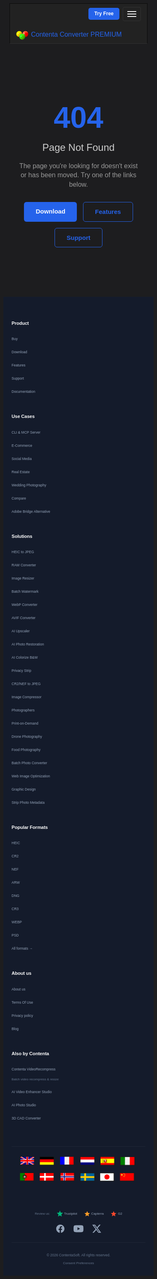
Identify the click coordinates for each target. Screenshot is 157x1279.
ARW (16, 882)
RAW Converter (24, 565)
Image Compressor (26, 697)
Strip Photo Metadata (28, 802)
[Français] (69, 1163)
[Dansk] (48, 1179)
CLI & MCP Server (26, 432)
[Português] (29, 1179)
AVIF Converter (24, 618)
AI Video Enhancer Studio (32, 1092)
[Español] (109, 1163)
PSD (15, 935)
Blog (15, 1029)
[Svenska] (89, 1179)
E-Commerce (22, 446)
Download (50, 211)
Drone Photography (27, 737)
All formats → (22, 948)
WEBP (17, 922)
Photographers (23, 710)
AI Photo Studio (24, 1105)
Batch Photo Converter (29, 763)
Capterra (94, 1214)
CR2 (15, 856)
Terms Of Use (22, 1002)
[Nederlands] (89, 1163)
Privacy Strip (21, 671)
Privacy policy (22, 1016)
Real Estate (21, 472)
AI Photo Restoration (28, 644)
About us (19, 989)
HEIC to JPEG (23, 552)
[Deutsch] (48, 1163)
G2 (116, 1214)
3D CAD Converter (26, 1118)
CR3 (15, 909)
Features (108, 211)
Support (78, 237)
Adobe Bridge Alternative (31, 511)
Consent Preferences (78, 1263)
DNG (15, 896)
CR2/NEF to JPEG (26, 684)
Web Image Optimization (31, 776)
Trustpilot (67, 1214)
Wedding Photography (29, 485)
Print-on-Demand (25, 723)
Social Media (22, 459)
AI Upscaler (21, 631)
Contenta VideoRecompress (33, 1069)
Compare (19, 498)
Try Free (104, 13)
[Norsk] (69, 1179)
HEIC (16, 843)
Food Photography (26, 750)
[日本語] (109, 1179)
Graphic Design (24, 789)
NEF (15, 869)
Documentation (23, 392)
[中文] (129, 1179)
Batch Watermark (25, 591)
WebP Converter (25, 605)
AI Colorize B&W (25, 657)
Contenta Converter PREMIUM (69, 35)
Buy (15, 339)
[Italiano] (129, 1163)
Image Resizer (23, 578)
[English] (29, 1163)
